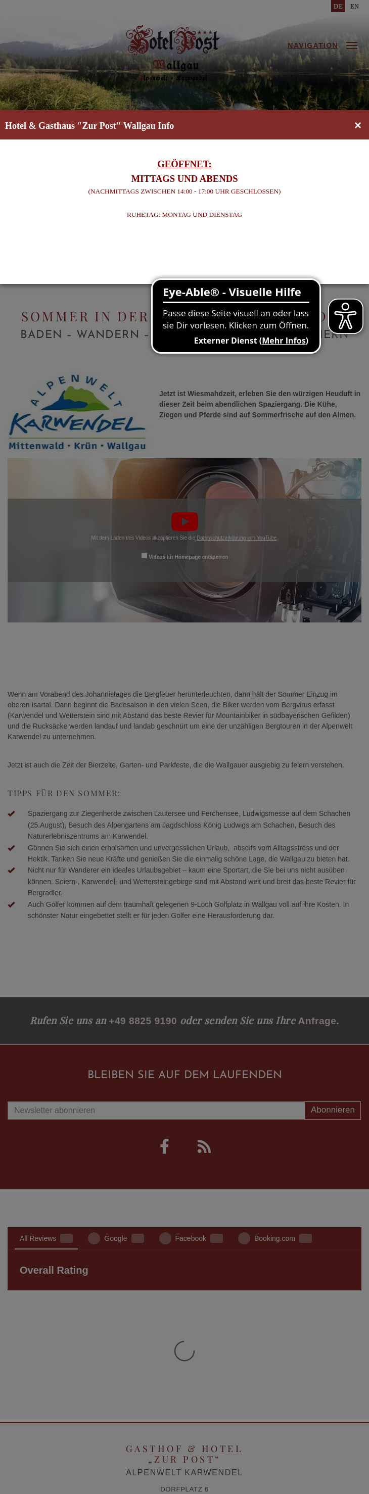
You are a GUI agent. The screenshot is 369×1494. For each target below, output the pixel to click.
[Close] (357, 125)
